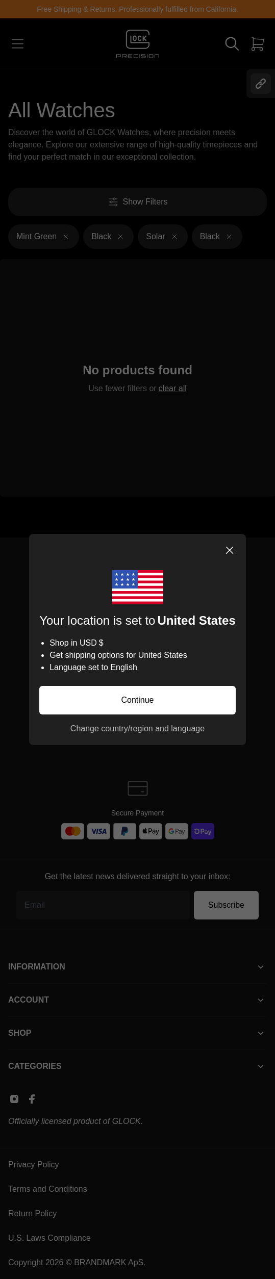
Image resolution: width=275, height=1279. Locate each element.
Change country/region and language (137, 728)
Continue (137, 700)
